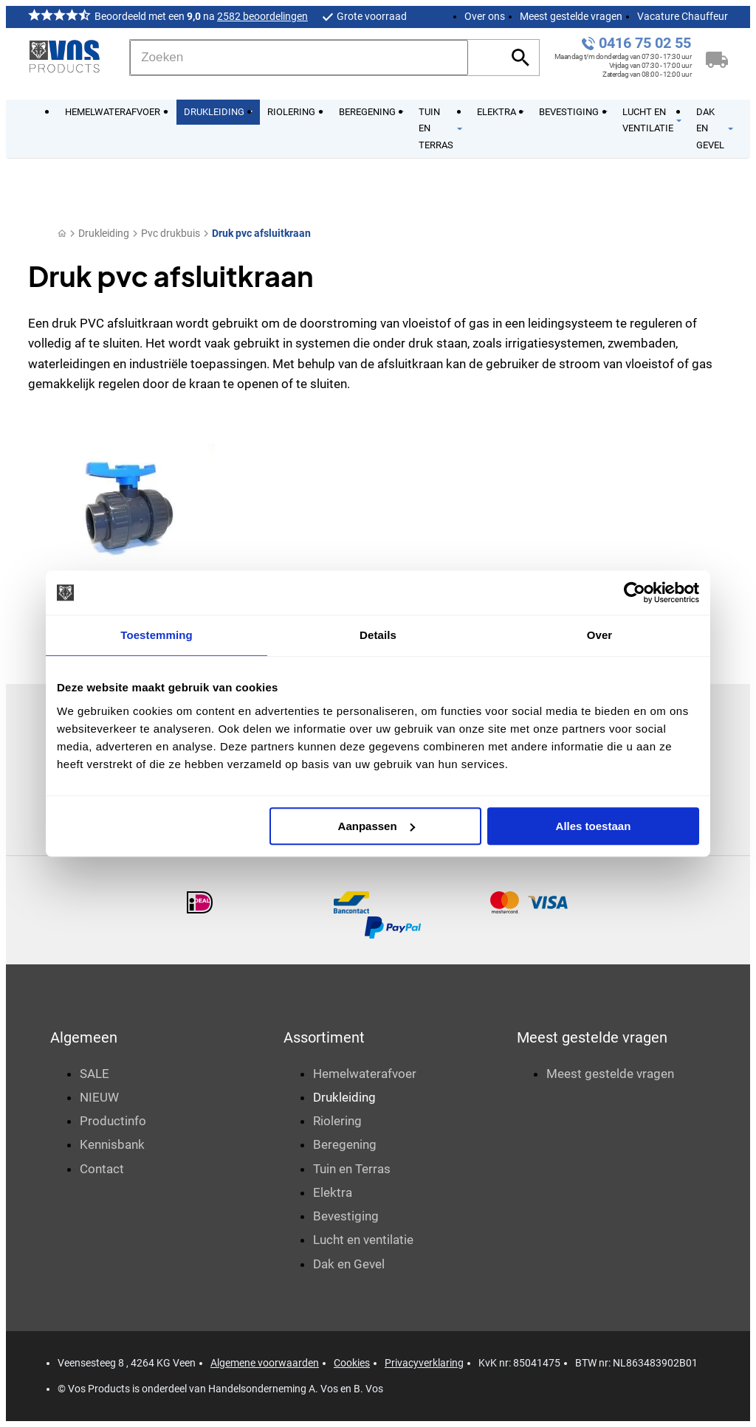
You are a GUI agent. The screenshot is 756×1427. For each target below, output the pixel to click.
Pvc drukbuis (170, 233)
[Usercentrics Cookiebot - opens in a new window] (634, 592)
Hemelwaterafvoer (364, 1073)
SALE (94, 1073)
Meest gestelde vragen (571, 16)
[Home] (62, 233)
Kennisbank (112, 1144)
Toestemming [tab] (156, 635)
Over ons (484, 16)
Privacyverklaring (424, 1363)
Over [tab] (600, 635)
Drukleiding (103, 233)
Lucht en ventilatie (363, 1239)
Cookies (352, 1363)
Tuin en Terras (352, 1168)
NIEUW (99, 1097)
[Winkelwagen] (717, 57)
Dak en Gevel (349, 1264)
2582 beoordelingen (262, 16)
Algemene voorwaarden (264, 1363)
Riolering (337, 1120)
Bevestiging (346, 1216)
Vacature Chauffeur (682, 16)
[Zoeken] (299, 57)
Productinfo (113, 1120)
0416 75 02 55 (645, 43)
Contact (102, 1168)
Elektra (332, 1192)
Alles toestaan (593, 826)
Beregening (345, 1144)
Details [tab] (378, 635)
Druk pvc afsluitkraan (261, 233)
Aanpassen (376, 826)
